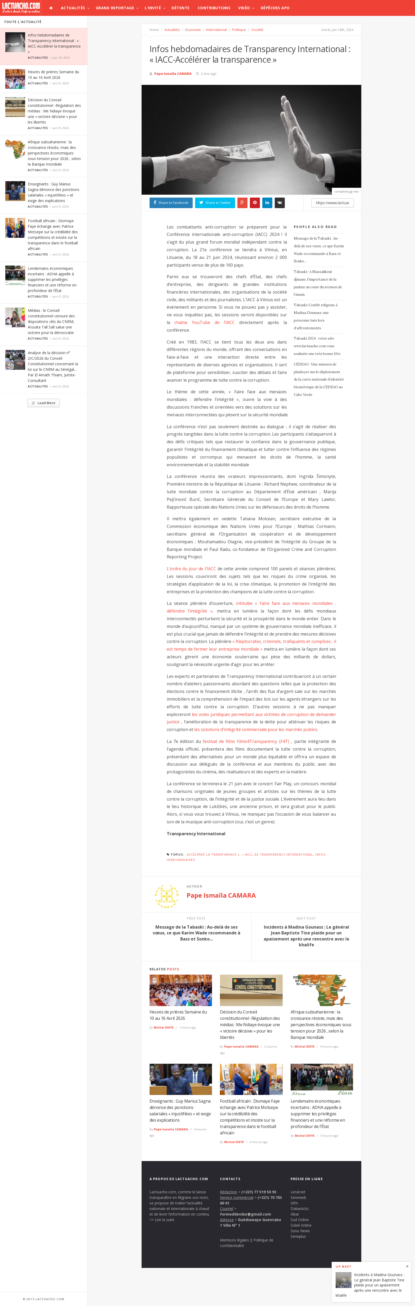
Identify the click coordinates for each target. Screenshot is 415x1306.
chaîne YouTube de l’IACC (204, 322)
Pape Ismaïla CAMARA (173, 73)
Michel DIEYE (163, 1027)
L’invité (153, 7)
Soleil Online (301, 1225)
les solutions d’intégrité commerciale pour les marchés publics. (256, 729)
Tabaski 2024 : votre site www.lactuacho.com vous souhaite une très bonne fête (317, 346)
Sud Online (300, 1219)
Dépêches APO (275, 7)
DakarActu (300, 1208)
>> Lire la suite (162, 1219)
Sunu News (300, 1230)
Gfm (294, 1202)
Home (154, 29)
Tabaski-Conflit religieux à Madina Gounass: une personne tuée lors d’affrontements (315, 316)
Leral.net (298, 1191)
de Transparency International (283, 854)
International (216, 29)
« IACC (247, 854)
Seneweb (298, 1197)
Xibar (295, 1214)
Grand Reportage (115, 7)
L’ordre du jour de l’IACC (191, 569)
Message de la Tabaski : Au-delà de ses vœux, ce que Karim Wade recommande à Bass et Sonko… (319, 249)
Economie (192, 29)
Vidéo (244, 7)
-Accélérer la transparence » (213, 854)
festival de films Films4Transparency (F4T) (246, 741)
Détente (181, 7)
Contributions (214, 7)
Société (257, 29)
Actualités (73, 7)
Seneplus (298, 1236)
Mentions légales (234, 1240)
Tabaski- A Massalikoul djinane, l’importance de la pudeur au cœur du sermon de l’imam (318, 283)
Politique (238, 29)
